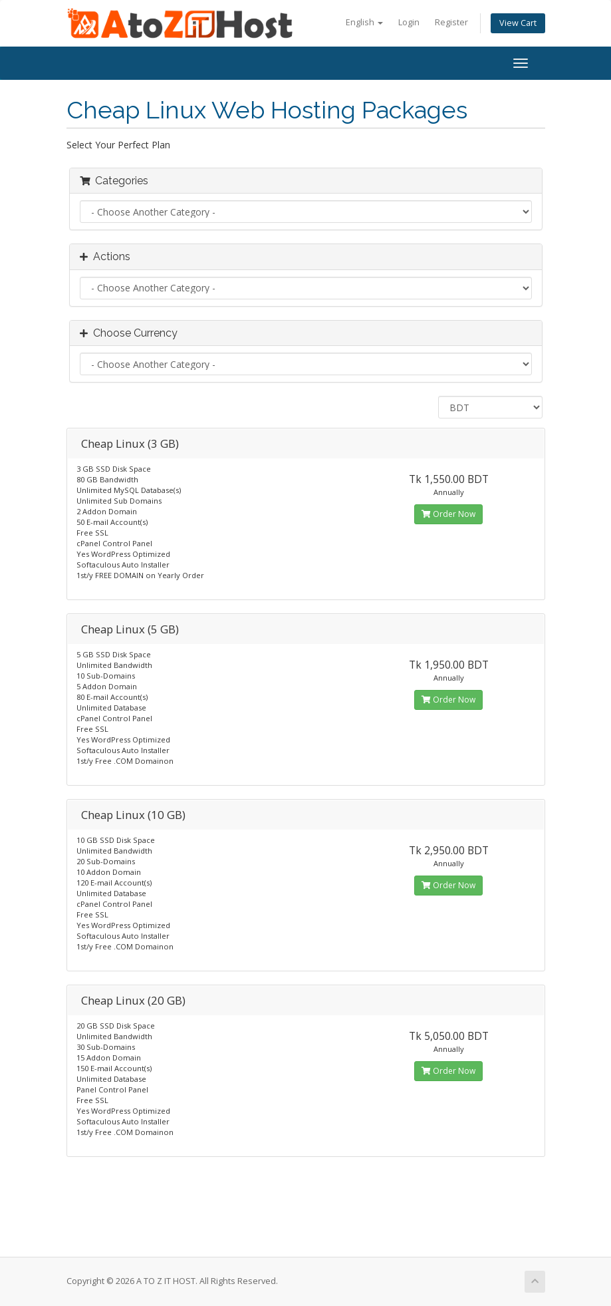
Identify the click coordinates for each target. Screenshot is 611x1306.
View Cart (518, 23)
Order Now (448, 514)
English (364, 22)
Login (409, 22)
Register (451, 22)
